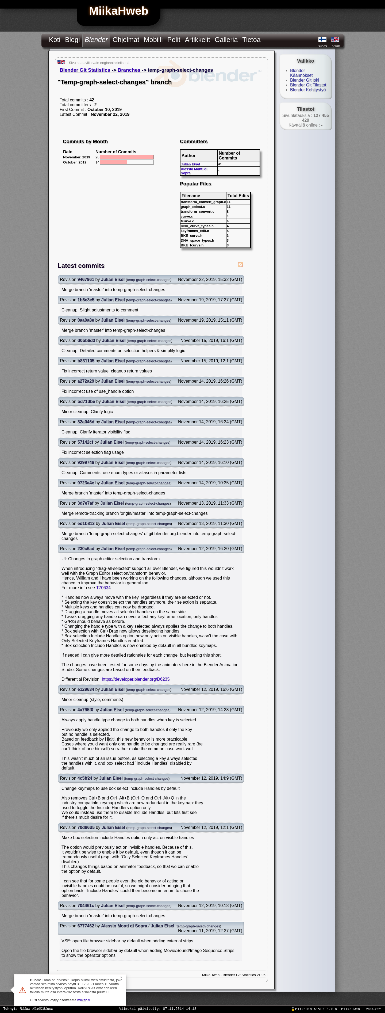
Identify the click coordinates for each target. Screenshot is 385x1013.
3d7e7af (86, 503)
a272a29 (86, 381)
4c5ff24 (85, 778)
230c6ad (86, 548)
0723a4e (86, 483)
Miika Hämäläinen (36, 1008)
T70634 (103, 587)
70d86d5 (86, 827)
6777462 (86, 926)
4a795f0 (85, 709)
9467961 (86, 279)
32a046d (86, 422)
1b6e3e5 (86, 300)
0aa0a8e (86, 320)
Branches (129, 70)
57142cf (85, 442)
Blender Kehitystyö (308, 89)
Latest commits (81, 265)
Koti (54, 39)
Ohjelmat (126, 39)
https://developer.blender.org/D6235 (136, 679)
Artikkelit (197, 39)
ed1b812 (86, 523)
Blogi (72, 39)
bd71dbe (86, 401)
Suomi (322, 46)
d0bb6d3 (86, 340)
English (335, 46)
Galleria (226, 39)
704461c (86, 905)
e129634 (86, 689)
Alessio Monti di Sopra (124, 926)
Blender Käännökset (301, 73)
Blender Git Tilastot (308, 85)
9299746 (86, 462)
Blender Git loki (304, 80)
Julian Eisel (190, 164)
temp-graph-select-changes (148, 280)
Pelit (173, 39)
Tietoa (251, 39)
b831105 (86, 361)
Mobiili (153, 39)
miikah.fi (83, 1000)
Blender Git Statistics (85, 70)
